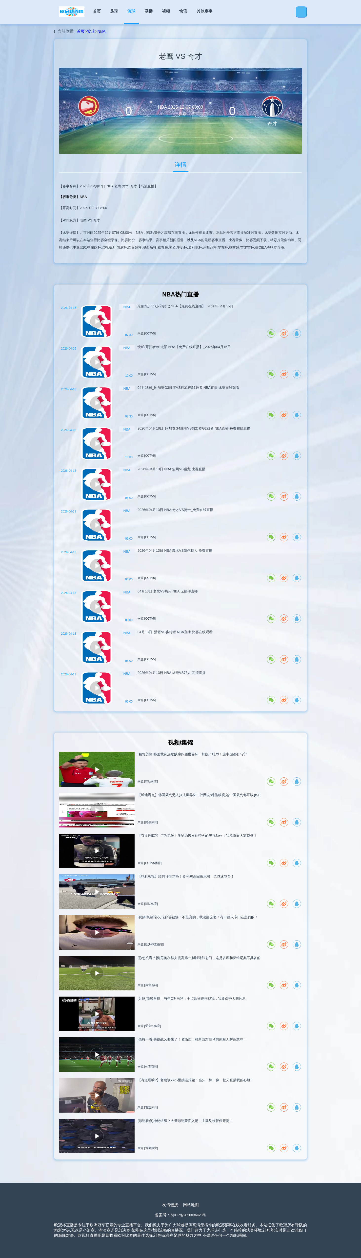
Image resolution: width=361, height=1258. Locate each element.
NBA (101, 31)
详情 (180, 164)
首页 (97, 11)
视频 (166, 11)
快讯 (183, 11)
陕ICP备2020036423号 (188, 1215)
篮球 (131, 11)
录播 (149, 11)
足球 (114, 11)
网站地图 (191, 1205)
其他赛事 (204, 11)
